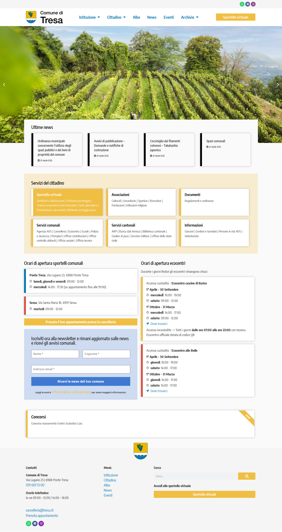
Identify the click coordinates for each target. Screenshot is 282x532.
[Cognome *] (106, 354)
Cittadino (116, 17)
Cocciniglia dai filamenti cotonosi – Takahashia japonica (165, 145)
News (151, 17)
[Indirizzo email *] (80, 369)
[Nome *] (55, 354)
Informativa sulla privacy (71, 392)
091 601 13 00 (35, 485)
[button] (4, 84)
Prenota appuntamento (42, 515)
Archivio (190, 17)
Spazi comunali (215, 141)
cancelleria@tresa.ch (40, 510)
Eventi (169, 17)
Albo (136, 17)
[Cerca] (246, 476)
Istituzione (89, 17)
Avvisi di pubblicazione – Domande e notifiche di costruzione (109, 145)
